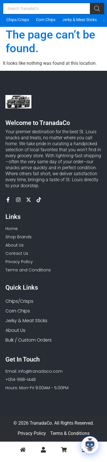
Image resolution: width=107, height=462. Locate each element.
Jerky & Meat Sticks (79, 19)
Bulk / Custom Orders (28, 340)
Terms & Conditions (70, 433)
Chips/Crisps (17, 19)
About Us (15, 330)
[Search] (97, 8)
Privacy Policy (32, 433)
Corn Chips (45, 19)
